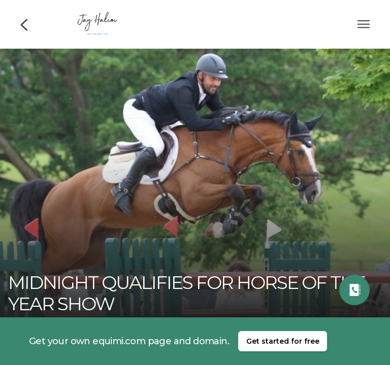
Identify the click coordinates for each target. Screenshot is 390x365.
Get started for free (282, 341)
